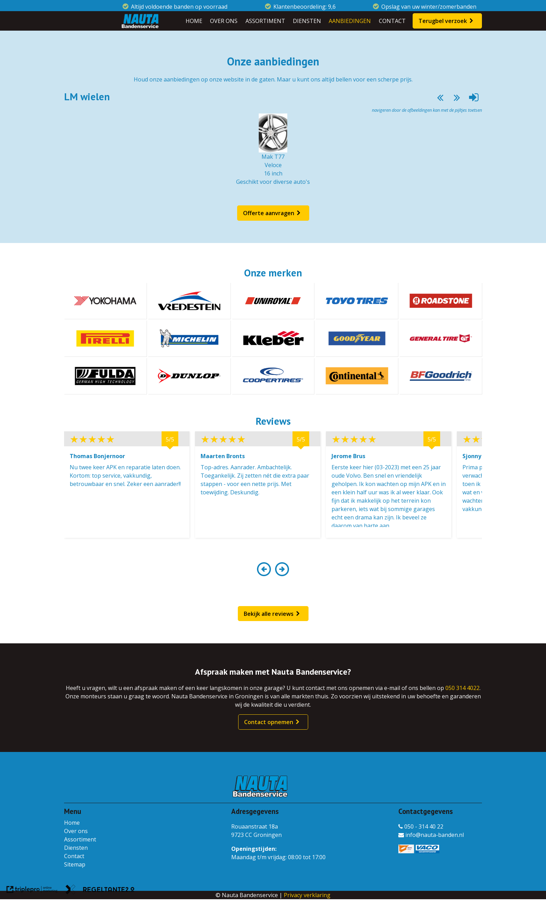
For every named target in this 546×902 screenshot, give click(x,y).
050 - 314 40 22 (420, 826)
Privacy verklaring (307, 895)
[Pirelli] (105, 338)
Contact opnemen (268, 722)
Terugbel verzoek (443, 21)
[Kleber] (273, 338)
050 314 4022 (462, 688)
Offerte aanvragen (268, 213)
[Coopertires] (273, 376)
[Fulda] (105, 376)
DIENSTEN (307, 21)
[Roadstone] (440, 301)
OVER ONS (223, 21)
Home (72, 822)
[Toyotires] (356, 301)
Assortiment (80, 839)
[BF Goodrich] (440, 376)
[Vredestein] (189, 301)
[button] (264, 573)
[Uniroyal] (273, 301)
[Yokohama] (105, 301)
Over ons (76, 831)
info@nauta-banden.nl (431, 835)
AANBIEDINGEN (350, 21)
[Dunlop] (189, 376)
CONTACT (392, 21)
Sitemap (74, 864)
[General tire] (440, 338)
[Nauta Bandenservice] (139, 21)
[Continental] (356, 376)
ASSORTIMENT (265, 21)
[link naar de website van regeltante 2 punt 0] (100, 890)
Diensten (76, 848)
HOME (194, 21)
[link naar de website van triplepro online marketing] (32, 890)
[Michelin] (189, 338)
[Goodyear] (356, 338)
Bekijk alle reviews (269, 614)
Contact (74, 856)
